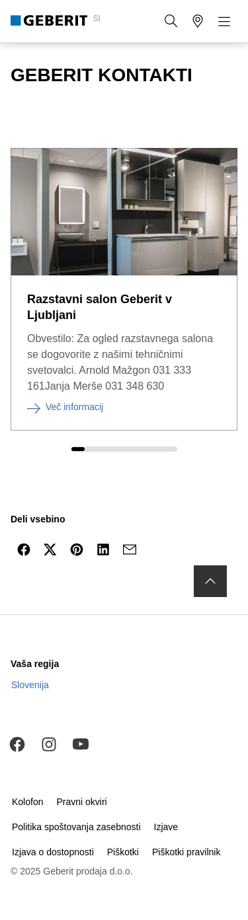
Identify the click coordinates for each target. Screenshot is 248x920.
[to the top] (210, 581)
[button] (171, 21)
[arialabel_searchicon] (171, 21)
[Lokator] (198, 21)
